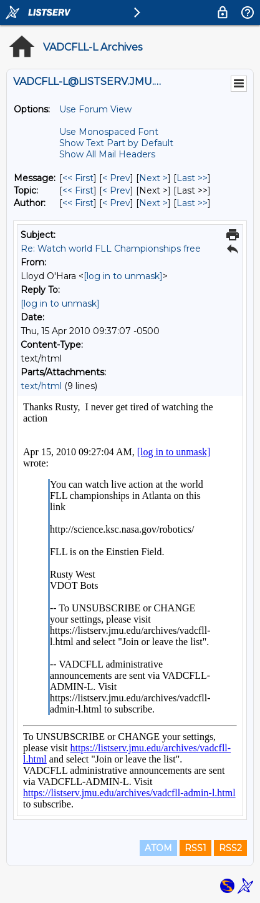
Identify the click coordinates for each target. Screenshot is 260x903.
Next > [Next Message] (153, 178)
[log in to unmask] (123, 276)
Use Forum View (95, 109)
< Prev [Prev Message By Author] (116, 203)
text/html (41, 386)
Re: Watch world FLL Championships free (111, 248)
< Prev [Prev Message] (116, 178)
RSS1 (195, 848)
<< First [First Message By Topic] (78, 190)
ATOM (158, 848)
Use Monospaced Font (108, 131)
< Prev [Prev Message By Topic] (116, 190)
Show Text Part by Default (116, 143)
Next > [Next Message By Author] (153, 203)
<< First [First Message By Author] (78, 203)
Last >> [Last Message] (192, 178)
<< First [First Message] (78, 178)
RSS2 (230, 848)
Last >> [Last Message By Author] (192, 203)
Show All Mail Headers (107, 154)
